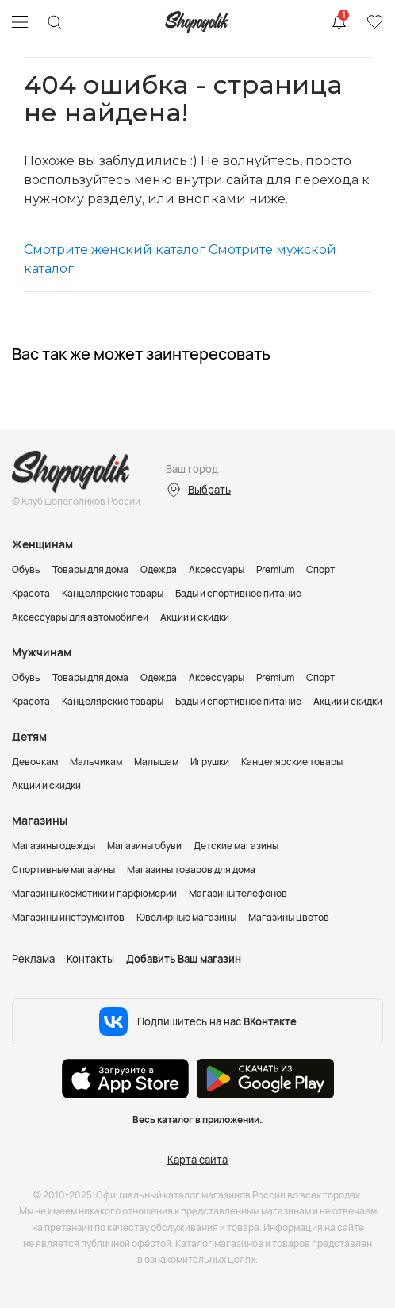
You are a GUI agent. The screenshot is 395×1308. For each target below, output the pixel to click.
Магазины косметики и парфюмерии (94, 893)
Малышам (156, 761)
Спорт (320, 569)
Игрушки (209, 761)
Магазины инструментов (68, 917)
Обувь (26, 569)
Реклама (33, 959)
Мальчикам (96, 761)
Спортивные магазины (63, 869)
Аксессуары (216, 569)
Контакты (90, 959)
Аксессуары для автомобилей (80, 617)
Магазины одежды (53, 845)
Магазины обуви (144, 845)
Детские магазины (236, 845)
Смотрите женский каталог (114, 249)
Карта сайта (197, 1159)
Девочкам (35, 761)
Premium (275, 569)
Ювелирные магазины (186, 917)
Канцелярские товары (112, 593)
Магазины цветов (288, 917)
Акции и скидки (194, 617)
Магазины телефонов (238, 893)
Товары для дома (90, 569)
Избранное (374, 22)
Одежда (158, 569)
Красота (31, 593)
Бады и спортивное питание (238, 593)
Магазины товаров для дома (191, 869)
